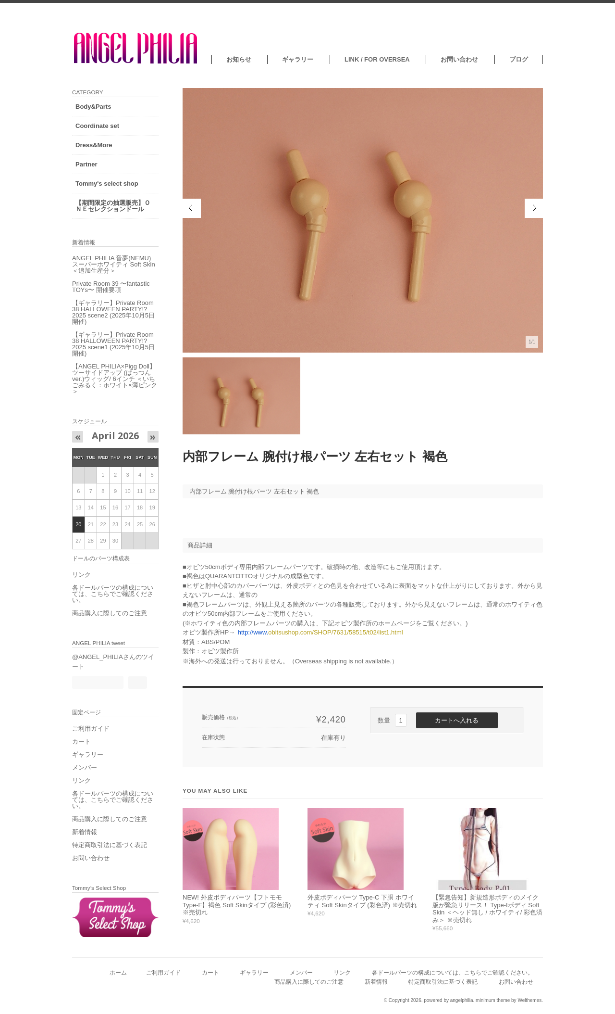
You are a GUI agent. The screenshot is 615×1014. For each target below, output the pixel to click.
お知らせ (238, 59)
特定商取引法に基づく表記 (109, 845)
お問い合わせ (459, 59)
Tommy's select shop (106, 183)
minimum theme (493, 1000)
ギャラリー (297, 59)
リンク (81, 574)
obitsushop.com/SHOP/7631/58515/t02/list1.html (320, 632)
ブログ (518, 59)
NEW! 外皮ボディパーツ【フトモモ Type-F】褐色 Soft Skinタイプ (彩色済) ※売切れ (237, 905)
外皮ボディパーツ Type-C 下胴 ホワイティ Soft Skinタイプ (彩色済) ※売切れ (362, 901)
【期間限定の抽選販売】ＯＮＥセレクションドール (112, 206)
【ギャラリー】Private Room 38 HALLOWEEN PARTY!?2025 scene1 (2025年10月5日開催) (113, 344)
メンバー (84, 767)
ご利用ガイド (91, 728)
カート (81, 741)
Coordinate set (97, 125)
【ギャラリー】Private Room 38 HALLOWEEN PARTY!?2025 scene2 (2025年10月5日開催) (113, 312)
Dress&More (93, 145)
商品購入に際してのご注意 (109, 613)
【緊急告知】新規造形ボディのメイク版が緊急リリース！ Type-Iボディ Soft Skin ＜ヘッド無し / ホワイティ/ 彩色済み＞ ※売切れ (487, 909)
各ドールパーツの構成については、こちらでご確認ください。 (112, 594)
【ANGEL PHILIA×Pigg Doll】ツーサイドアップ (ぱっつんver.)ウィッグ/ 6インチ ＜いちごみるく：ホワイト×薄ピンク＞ (114, 379)
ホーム (118, 972)
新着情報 (84, 832)
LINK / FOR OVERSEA (377, 59)
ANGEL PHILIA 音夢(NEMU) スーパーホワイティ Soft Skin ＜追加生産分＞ (113, 264)
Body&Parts (93, 106)
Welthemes (529, 1000)
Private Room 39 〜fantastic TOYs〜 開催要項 (111, 286)
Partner (86, 164)
